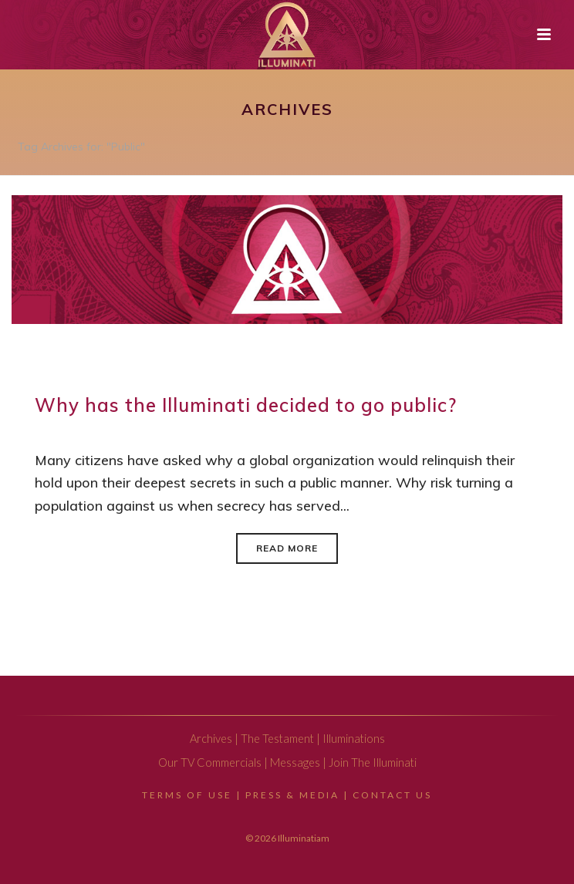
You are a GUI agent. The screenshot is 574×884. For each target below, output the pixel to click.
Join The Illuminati (373, 762)
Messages (295, 762)
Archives (211, 738)
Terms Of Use (187, 795)
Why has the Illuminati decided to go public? (246, 405)
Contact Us (392, 795)
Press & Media (292, 795)
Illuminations (353, 738)
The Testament (277, 738)
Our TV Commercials (210, 762)
